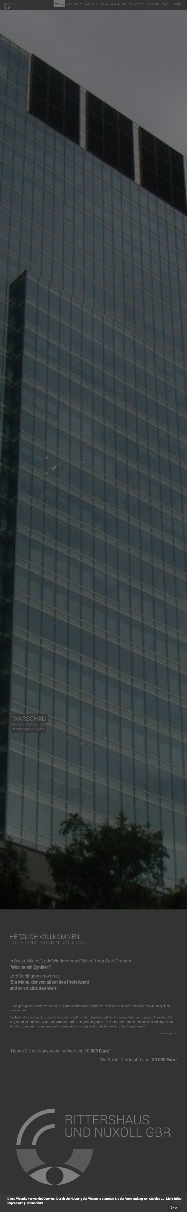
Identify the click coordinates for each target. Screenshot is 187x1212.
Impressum (15, 1203)
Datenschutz (34, 1203)
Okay (174, 1207)
